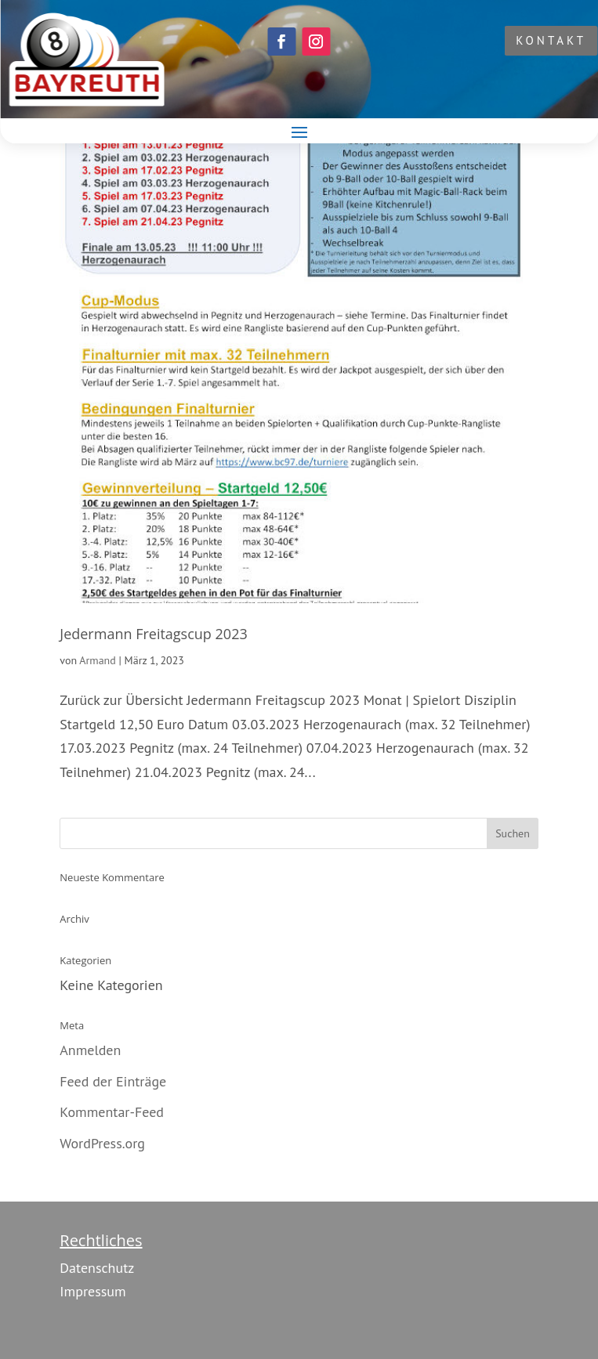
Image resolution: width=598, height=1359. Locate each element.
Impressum (92, 1291)
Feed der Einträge (113, 1081)
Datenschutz (97, 1268)
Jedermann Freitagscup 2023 (153, 633)
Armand (97, 660)
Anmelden (90, 1050)
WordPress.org (102, 1143)
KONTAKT (551, 40)
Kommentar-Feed (112, 1112)
